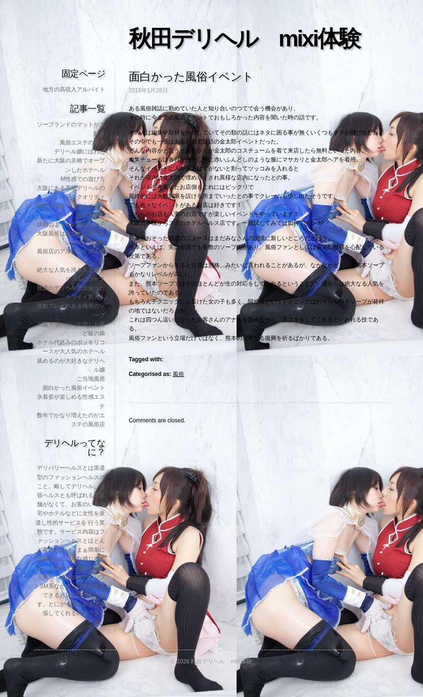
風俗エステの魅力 (82, 142)
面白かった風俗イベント (74, 387)
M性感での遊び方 (83, 179)
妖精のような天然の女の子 (71, 224)
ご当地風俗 (91, 378)
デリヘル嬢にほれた (79, 151)
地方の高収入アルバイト (74, 89)
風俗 (178, 374)
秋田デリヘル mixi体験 (244, 38)
